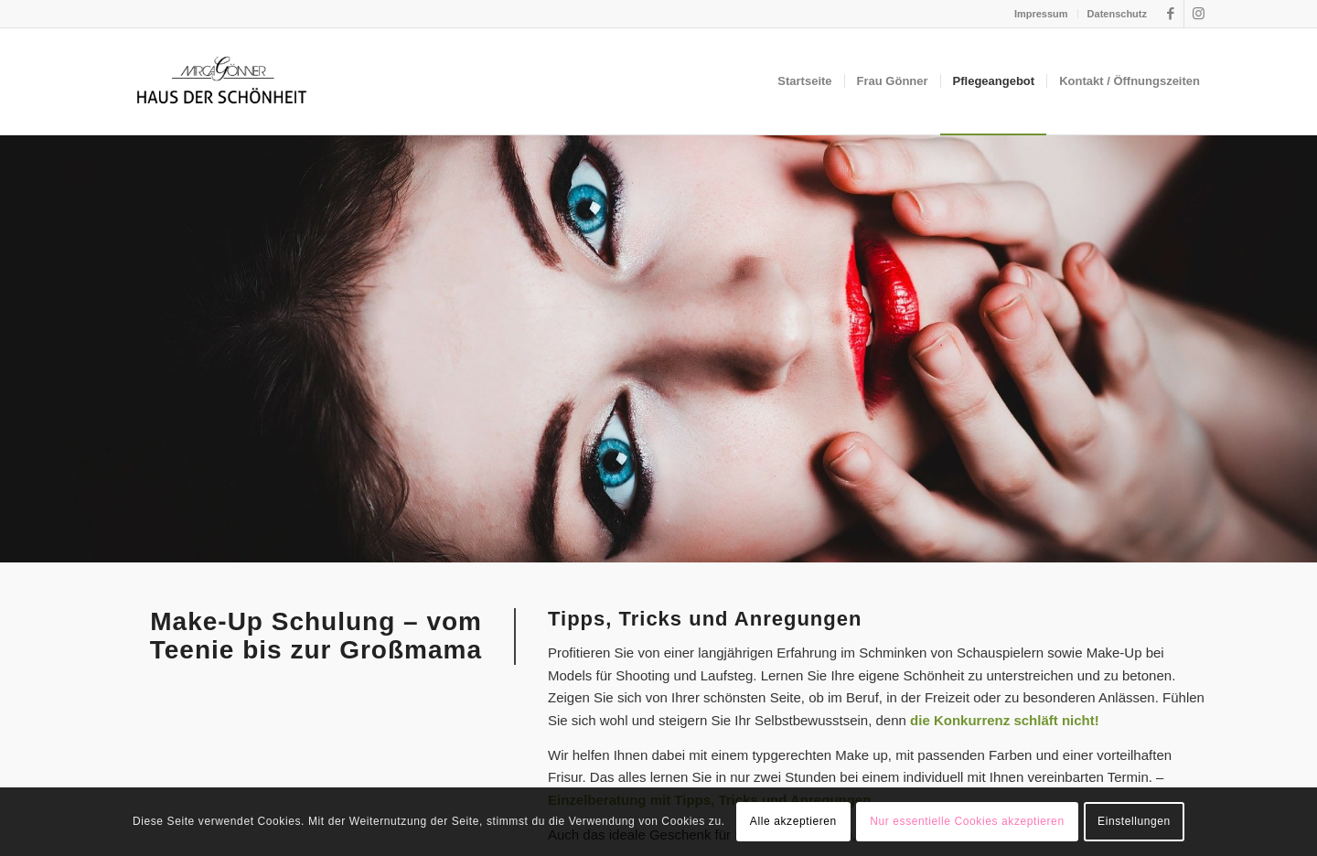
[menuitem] (1041, 13)
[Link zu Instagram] (1198, 13)
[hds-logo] (221, 81)
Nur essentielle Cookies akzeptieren (967, 821)
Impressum (1041, 13)
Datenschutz (1117, 13)
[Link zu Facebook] (1170, 13)
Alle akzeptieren (793, 821)
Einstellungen (1134, 821)
